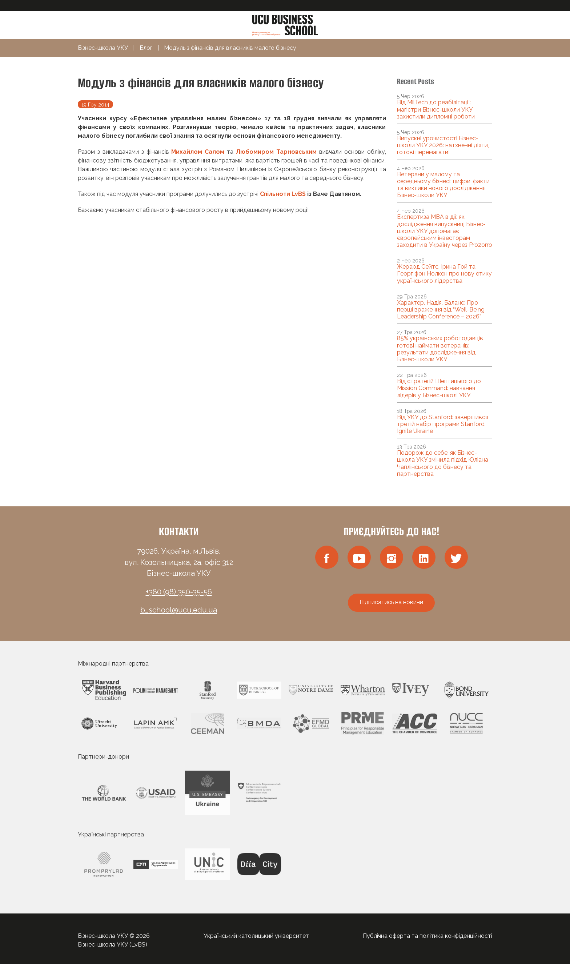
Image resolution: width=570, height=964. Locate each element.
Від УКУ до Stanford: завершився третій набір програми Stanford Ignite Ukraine (442, 424)
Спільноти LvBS (283, 193)
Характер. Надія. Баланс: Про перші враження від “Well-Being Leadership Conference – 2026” (441, 309)
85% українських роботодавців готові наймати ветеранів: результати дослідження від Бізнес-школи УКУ (440, 349)
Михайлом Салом (197, 151)
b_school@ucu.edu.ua (178, 610)
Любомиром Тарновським (276, 151)
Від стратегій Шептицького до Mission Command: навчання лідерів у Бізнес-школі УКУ (439, 388)
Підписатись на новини (391, 602)
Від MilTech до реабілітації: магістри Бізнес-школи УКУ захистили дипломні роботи (436, 109)
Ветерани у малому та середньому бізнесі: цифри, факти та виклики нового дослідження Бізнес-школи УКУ (443, 185)
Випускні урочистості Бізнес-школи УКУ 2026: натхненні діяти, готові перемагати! (443, 145)
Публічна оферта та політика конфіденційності (427, 935)
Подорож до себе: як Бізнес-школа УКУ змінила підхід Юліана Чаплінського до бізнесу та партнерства (442, 463)
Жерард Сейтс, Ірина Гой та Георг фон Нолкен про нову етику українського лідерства (444, 273)
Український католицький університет (256, 935)
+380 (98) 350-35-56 (179, 591)
